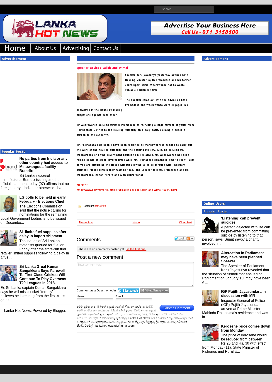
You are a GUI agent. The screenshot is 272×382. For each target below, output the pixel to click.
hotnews (99, 206)
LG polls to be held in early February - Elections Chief (42, 199)
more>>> (82, 184)
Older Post (185, 222)
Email (119, 296)
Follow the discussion (190, 239)
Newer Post (86, 222)
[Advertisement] (42, 103)
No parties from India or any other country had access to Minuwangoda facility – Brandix (43, 165)
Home (136, 222)
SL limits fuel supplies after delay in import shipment (42, 234)
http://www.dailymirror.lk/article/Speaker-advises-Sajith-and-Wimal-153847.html (127, 189)
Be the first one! (136, 249)
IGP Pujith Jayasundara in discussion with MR (243, 294)
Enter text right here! (135, 274)
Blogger (59, 311)
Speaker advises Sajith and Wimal (102, 68)
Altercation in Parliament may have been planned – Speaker (243, 257)
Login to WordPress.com (154, 290)
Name (81, 296)
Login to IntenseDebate (128, 290)
